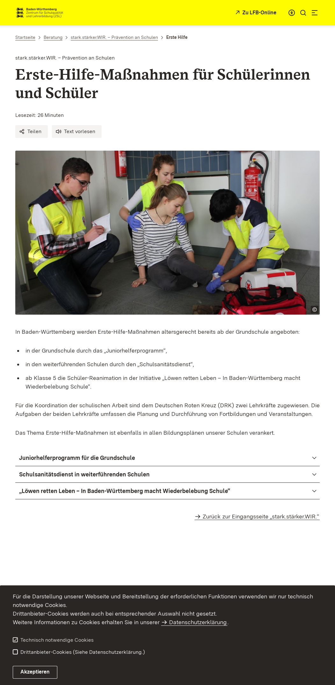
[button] (31, 131)
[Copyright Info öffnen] (314, 309)
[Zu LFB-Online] (255, 13)
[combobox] (292, 13)
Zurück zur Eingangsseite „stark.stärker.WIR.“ (261, 516)
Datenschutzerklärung (198, 622)
